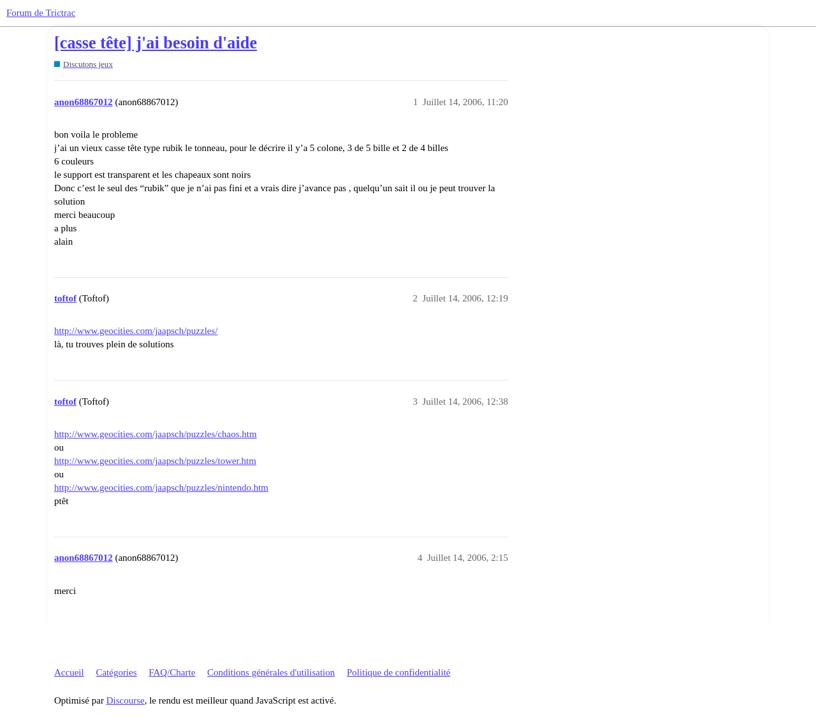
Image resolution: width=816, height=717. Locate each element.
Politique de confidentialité (398, 672)
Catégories (116, 672)
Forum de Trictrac (40, 13)
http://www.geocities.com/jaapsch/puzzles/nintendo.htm (161, 487)
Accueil (69, 672)
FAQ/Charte (172, 672)
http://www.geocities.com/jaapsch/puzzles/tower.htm (155, 461)
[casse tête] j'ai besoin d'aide (155, 43)
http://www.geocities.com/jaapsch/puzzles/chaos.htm (155, 434)
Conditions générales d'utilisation (271, 672)
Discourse (125, 700)
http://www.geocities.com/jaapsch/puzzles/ (135, 331)
